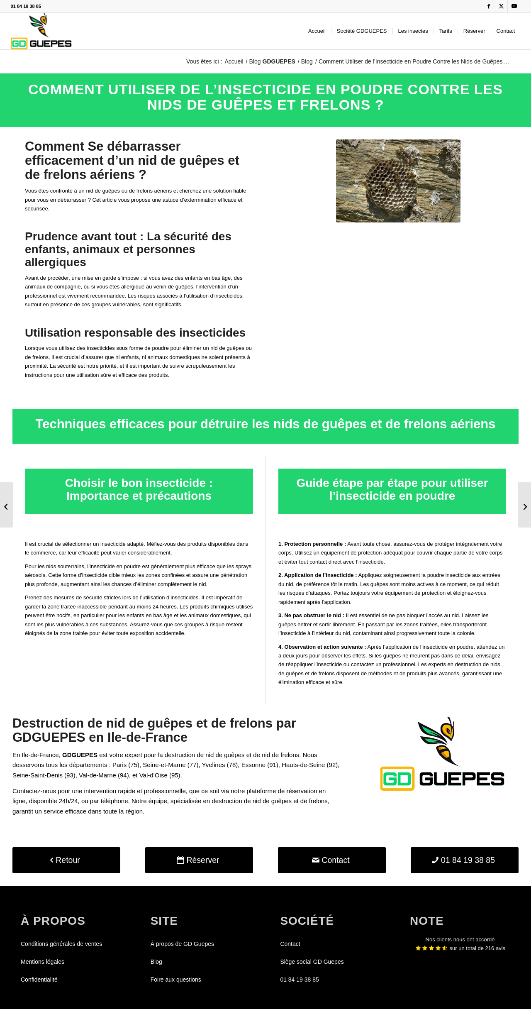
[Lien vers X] (501, 6)
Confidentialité (39, 979)
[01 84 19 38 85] (465, 860)
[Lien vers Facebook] (489, 6)
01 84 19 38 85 (26, 6)
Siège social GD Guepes (311, 961)
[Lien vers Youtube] (514, 6)
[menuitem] (317, 31)
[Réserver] (199, 860)
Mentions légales (42, 961)
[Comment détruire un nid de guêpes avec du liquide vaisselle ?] (6, 505)
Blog (272, 61)
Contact (290, 944)
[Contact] (332, 860)
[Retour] (66, 860)
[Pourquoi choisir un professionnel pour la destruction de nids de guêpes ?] (524, 505)
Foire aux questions (176, 979)
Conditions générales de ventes (61, 944)
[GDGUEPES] (41, 31)
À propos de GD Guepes (182, 944)
